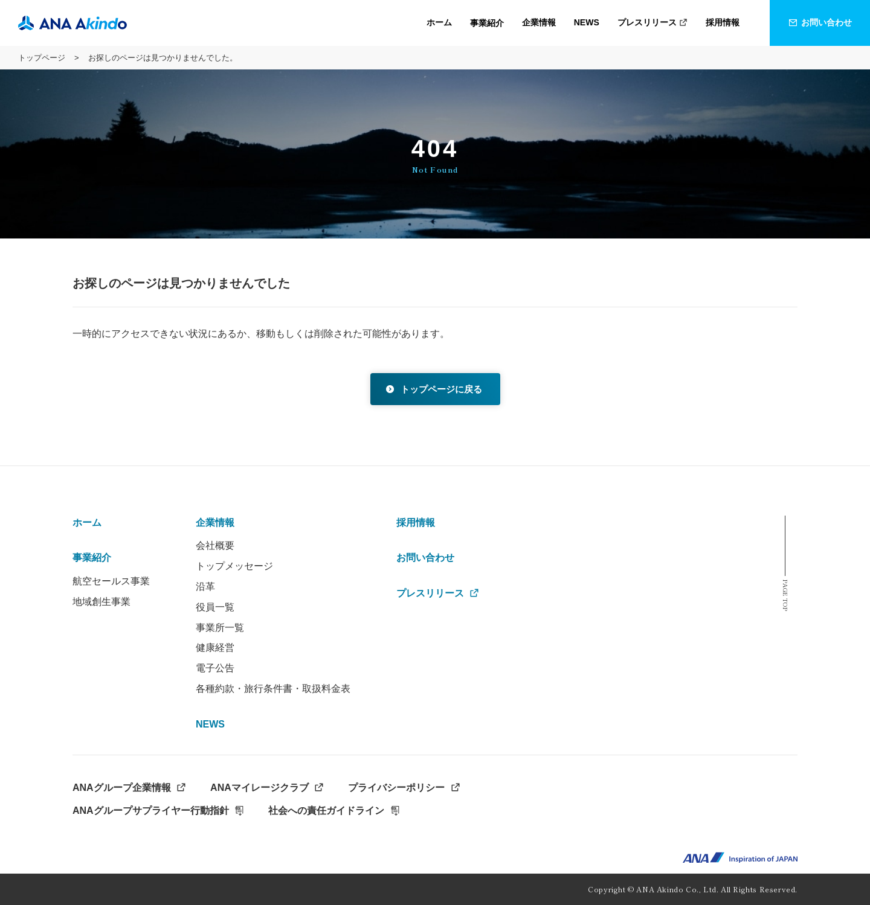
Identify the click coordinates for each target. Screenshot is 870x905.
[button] (487, 23)
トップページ (41, 57)
